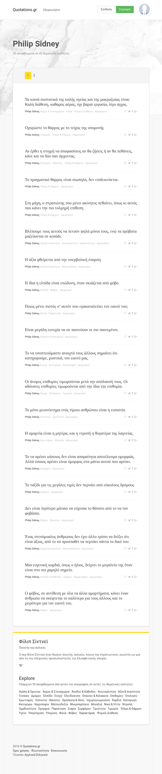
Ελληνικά (41, 755)
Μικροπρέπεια (71, 548)
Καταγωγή (130, 700)
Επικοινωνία (59, 750)
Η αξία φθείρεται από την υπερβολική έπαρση (63, 259)
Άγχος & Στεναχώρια (52, 111)
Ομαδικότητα (87, 243)
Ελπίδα (44, 289)
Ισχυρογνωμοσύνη (50, 548)
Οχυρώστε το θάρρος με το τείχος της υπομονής (64, 127)
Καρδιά (68, 576)
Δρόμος (44, 491)
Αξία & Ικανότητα (50, 243)
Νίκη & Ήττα (112, 704)
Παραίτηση (54, 313)
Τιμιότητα (58, 416)
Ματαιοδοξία (69, 266)
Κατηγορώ (55, 365)
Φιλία (43, 313)
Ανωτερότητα (69, 243)
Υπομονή (45, 134)
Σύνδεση (106, 9)
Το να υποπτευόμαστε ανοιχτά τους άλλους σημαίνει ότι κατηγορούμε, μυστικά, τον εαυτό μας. (71, 355)
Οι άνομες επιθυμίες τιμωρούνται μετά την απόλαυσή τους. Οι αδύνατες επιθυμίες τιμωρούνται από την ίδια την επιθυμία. (76, 384)
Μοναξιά (96, 704)
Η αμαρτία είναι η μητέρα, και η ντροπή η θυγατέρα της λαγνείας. (79, 433)
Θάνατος (58, 163)
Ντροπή (59, 440)
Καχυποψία (69, 365)
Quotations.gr (25, 9)
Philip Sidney (32, 111)
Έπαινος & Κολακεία (51, 336)
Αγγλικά (29, 755)
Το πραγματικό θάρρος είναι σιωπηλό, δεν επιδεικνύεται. (72, 179)
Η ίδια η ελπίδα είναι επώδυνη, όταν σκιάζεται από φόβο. (72, 283)
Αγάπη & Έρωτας (29, 691)
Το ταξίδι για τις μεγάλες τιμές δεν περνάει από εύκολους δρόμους (79, 485)
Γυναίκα (24, 696)
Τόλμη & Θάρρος (61, 134)
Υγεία (69, 111)
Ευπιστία (45, 416)
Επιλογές (45, 163)
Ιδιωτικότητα (40, 750)
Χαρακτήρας (80, 576)
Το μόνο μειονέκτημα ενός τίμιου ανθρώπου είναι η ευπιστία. (75, 409)
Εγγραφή (125, 9)
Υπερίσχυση (36, 713)
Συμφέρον (84, 708)
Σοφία (72, 708)
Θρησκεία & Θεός (73, 700)
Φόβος (54, 289)
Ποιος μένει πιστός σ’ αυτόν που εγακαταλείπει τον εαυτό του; (76, 306)
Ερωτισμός (46, 440)
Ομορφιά (45, 468)
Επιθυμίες (54, 393)
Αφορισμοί (101, 111)
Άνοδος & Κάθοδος (51, 576)
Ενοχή (43, 365)
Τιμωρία (67, 393)
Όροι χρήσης (21, 750)
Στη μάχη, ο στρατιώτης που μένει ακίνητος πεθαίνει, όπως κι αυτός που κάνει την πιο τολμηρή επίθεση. (81, 205)
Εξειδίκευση (72, 696)
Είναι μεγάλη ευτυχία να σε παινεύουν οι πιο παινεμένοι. (72, 329)
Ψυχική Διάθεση (83, 111)
